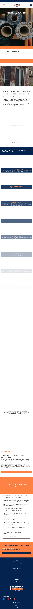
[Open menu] (31, 5)
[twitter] (6, 591)
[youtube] (8, 591)
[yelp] (14, 591)
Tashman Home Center (8, 96)
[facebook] (4, 591)
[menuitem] (16, 563)
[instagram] (10, 591)
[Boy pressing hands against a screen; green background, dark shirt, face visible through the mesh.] (16, 116)
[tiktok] (12, 591)
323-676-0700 (16, 553)
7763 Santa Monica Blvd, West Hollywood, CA (11, 541)
